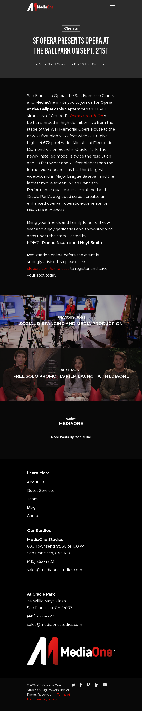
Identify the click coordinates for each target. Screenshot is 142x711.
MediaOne (46, 64)
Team (32, 499)
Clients (71, 28)
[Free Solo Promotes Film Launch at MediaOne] (71, 374)
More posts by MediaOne (71, 437)
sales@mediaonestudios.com (54, 570)
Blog (31, 507)
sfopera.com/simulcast (48, 268)
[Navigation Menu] (112, 7)
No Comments (97, 64)
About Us (35, 482)
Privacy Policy (47, 699)
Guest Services (41, 490)
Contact (34, 516)
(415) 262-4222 (40, 561)
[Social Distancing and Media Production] (71, 321)
